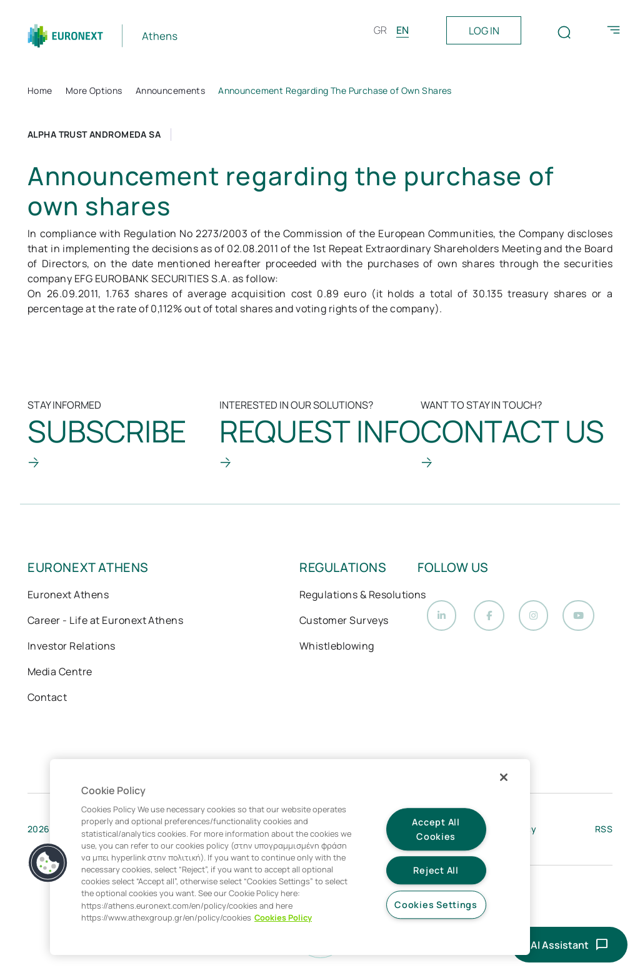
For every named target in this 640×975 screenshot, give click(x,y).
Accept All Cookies (435, 829)
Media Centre (60, 673)
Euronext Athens (68, 596)
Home (40, 90)
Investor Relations (72, 647)
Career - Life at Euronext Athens (105, 621)
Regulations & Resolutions (362, 596)
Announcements (170, 90)
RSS (603, 833)
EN (402, 30)
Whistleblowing (336, 647)
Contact (47, 698)
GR (380, 30)
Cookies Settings (436, 905)
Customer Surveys (344, 621)
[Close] (504, 777)
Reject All (435, 871)
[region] (290, 857)
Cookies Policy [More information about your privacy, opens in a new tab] (283, 917)
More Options (94, 90)
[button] (48, 863)
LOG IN (484, 31)
